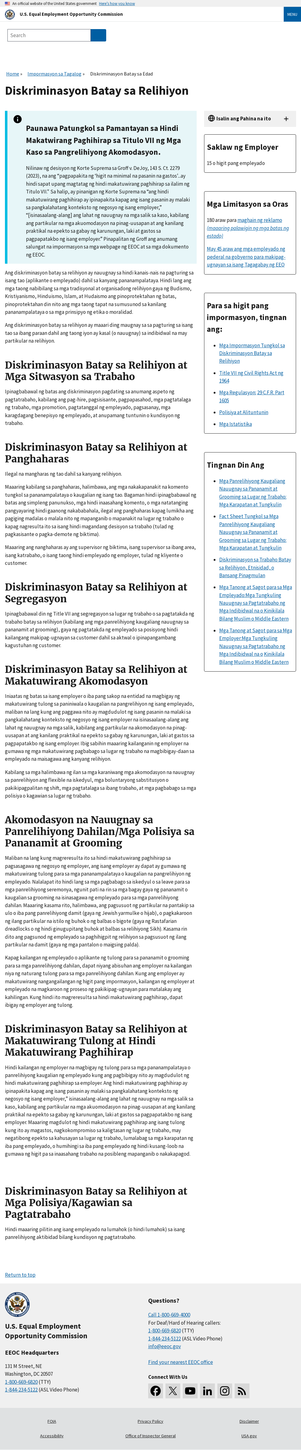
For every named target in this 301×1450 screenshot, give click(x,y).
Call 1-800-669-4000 (169, 1314)
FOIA (52, 1421)
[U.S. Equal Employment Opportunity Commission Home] (137, 14)
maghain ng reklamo (248, 228)
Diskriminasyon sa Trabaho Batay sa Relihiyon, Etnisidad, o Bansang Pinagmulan (255, 567)
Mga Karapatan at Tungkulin (250, 504)
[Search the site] (49, 35)
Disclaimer (249, 1421)
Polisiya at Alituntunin (243, 412)
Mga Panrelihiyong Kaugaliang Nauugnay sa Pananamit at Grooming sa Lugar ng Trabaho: (252, 489)
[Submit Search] (98, 35)
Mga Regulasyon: (237, 392)
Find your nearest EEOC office (180, 1362)
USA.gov (249, 1436)
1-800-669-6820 (21, 1382)
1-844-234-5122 (21, 1389)
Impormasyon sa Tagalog (54, 74)
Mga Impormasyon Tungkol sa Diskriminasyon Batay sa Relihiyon (252, 353)
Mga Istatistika (235, 424)
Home (12, 74)
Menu (292, 14)
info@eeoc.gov (164, 1346)
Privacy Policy (150, 1421)
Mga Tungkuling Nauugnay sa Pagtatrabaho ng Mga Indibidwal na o (252, 646)
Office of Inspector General (150, 1436)
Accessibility (52, 1436)
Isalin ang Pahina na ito (243, 118)
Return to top (20, 1274)
